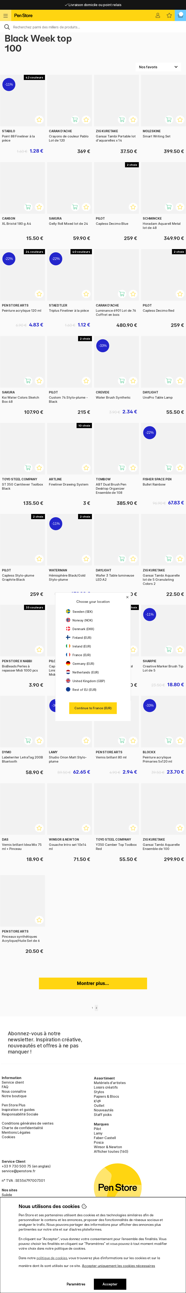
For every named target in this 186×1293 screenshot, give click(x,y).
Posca (99, 1142)
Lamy (98, 1133)
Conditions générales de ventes (27, 1123)
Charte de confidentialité (22, 1128)
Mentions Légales (16, 1132)
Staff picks (103, 1114)
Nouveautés (103, 1110)
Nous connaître (14, 1091)
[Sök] (93, 26)
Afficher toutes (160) (111, 1151)
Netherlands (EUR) (82, 672)
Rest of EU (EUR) (81, 689)
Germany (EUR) (80, 663)
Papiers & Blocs (106, 1096)
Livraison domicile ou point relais (93, 5)
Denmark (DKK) (80, 629)
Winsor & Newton (108, 1147)
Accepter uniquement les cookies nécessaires (118, 1266)
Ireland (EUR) (78, 646)
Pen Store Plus (13, 1105)
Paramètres (76, 1284)
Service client (13, 1082)
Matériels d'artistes (109, 1083)
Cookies (8, 1137)
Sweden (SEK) (79, 611)
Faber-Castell (105, 1138)
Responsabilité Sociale (20, 1114)
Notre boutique (14, 1096)
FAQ (5, 1087)
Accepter (110, 1284)
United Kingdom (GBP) (85, 681)
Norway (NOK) (79, 620)
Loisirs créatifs (106, 1087)
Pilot (97, 1129)
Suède (7, 1195)
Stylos (99, 1092)
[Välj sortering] (158, 67)
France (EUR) (78, 655)
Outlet (99, 1105)
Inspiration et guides (18, 1109)
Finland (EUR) (78, 637)
